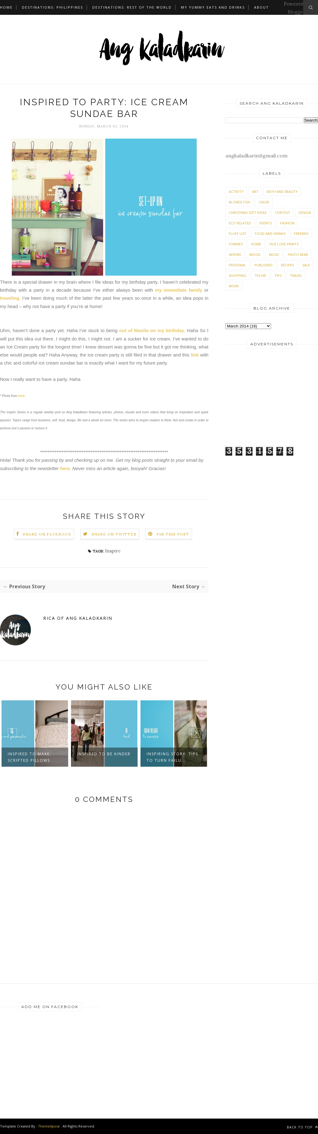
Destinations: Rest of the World (132, 7)
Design (305, 212)
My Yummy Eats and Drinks (213, 7)
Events (265, 223)
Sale (306, 265)
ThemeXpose (49, 1126)
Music (274, 254)
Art (255, 191)
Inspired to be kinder (104, 754)
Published (263, 265)
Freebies (301, 233)
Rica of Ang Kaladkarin (77, 618)
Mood (255, 254)
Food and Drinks (270, 233)
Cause (264, 202)
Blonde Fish (239, 202)
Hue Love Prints (284, 244)
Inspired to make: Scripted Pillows (29, 757)
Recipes (287, 265)
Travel (296, 275)
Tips (278, 275)
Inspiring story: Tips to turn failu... (172, 757)
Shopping (237, 275)
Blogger (296, 12)
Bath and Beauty (282, 191)
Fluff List (237, 233)
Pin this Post (173, 534)
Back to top (302, 1127)
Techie (260, 275)
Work (234, 286)
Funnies (236, 244)
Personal (237, 265)
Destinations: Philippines (52, 7)
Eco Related (240, 223)
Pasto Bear (298, 254)
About (261, 7)
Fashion (287, 223)
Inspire (113, 551)
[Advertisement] (264, 396)
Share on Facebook (47, 534)
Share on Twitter (114, 534)
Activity (236, 191)
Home (6, 7)
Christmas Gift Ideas (247, 212)
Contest (282, 212)
